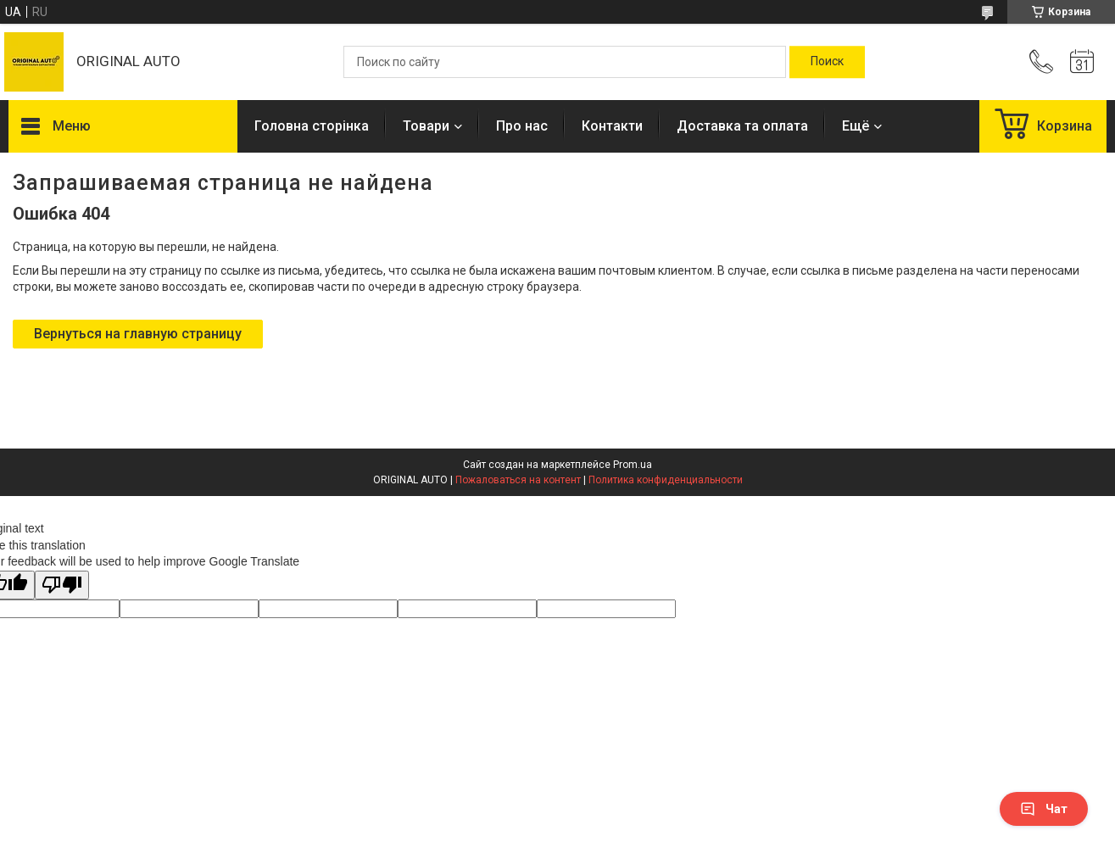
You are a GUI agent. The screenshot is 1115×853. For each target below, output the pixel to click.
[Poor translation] (62, 585)
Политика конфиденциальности (665, 480)
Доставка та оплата (742, 126)
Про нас (522, 126)
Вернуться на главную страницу (138, 334)
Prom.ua (632, 465)
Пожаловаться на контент (518, 480)
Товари (426, 126)
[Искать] (827, 62)
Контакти (612, 126)
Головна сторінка (311, 126)
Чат (1044, 809)
